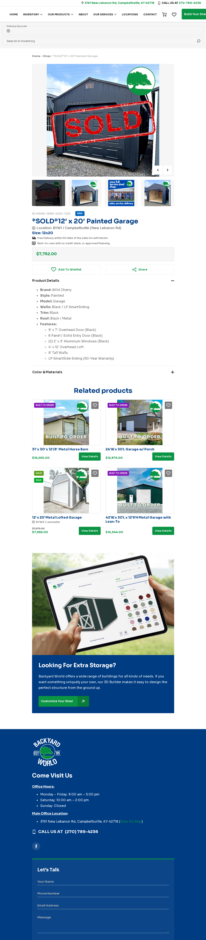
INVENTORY (31, 14)
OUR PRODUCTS (59, 14)
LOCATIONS (130, 14)
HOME (14, 14)
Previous (157, 170)
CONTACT (150, 14)
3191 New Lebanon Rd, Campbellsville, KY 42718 (119, 3)
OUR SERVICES (103, 14)
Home (36, 56)
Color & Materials (47, 372)
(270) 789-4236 (81, 831)
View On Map (131, 821)
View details (89, 456)
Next (167, 170)
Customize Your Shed (65, 701)
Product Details (45, 280)
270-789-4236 (190, 3)
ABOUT (83, 14)
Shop (46, 56)
